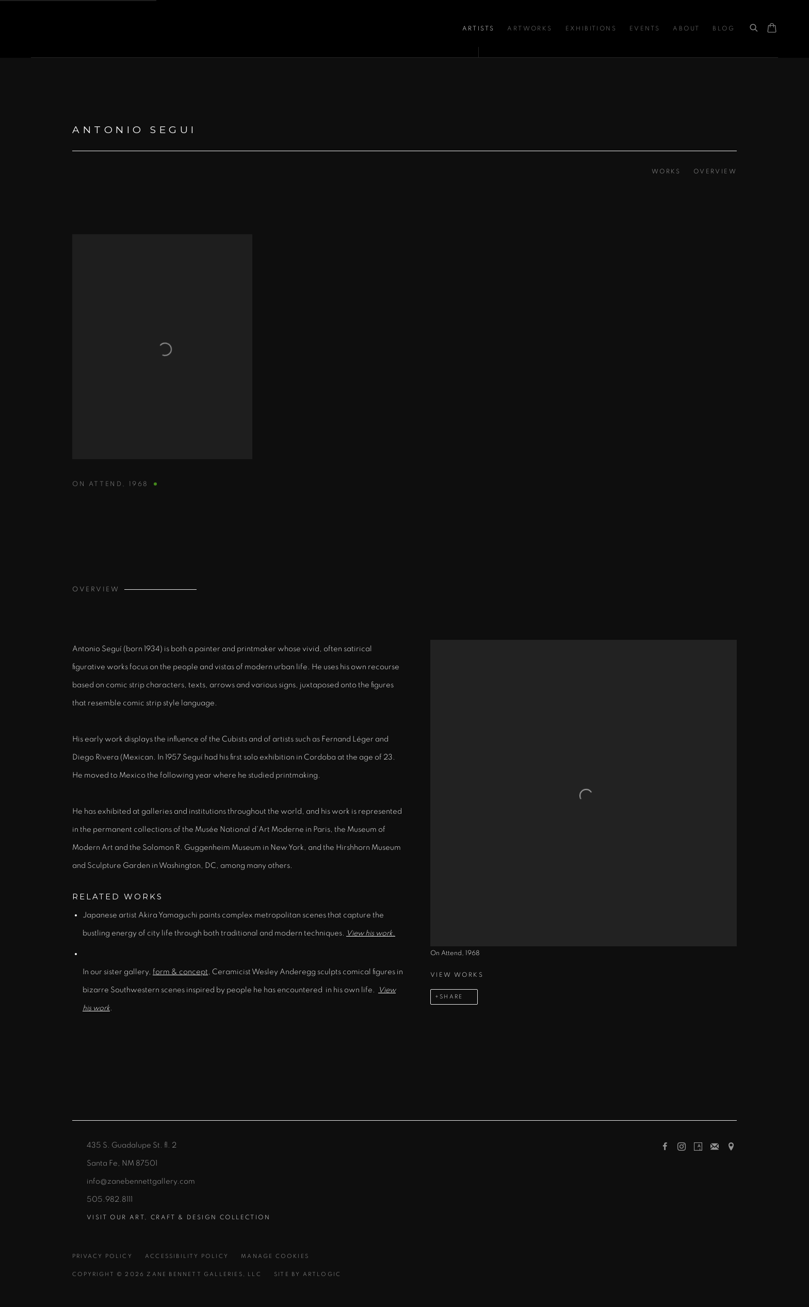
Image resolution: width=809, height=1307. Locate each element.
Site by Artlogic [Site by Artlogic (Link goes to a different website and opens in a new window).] (307, 1274)
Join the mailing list (714, 1147)
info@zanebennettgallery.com (141, 1181)
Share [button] (451, 996)
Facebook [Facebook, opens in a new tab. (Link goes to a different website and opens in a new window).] (665, 1147)
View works (456, 975)
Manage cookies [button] (275, 1256)
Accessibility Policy (187, 1256)
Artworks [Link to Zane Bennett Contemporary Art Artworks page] (529, 28)
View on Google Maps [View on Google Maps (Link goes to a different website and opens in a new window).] (731, 1147)
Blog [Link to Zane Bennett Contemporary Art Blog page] (724, 28)
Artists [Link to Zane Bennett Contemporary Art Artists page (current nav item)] (478, 28)
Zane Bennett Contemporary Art (139, 28)
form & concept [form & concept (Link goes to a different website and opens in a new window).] (180, 972)
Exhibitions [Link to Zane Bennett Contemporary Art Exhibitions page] (591, 28)
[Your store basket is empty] (772, 29)
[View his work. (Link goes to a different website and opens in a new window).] (370, 933)
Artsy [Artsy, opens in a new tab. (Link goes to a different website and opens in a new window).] (698, 1147)
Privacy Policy (102, 1256)
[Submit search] (754, 28)
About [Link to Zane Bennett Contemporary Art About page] (686, 28)
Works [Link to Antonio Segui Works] (666, 171)
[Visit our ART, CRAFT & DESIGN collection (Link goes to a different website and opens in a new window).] (178, 1217)
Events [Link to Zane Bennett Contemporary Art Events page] (644, 28)
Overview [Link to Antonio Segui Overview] (715, 171)
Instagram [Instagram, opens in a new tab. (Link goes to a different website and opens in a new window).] (681, 1147)
